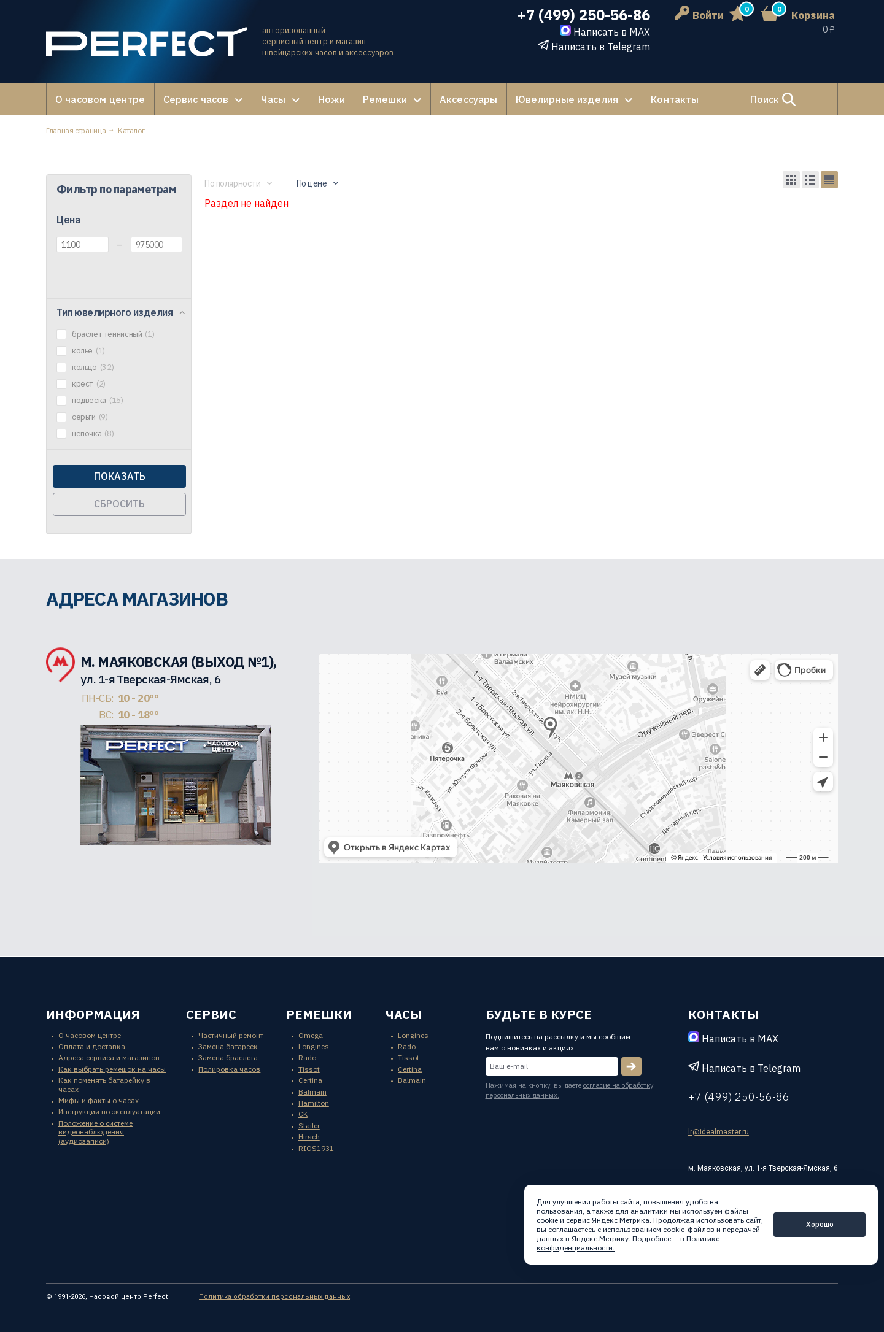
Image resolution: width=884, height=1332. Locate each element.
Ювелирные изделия (567, 99)
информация (93, 1014)
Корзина (813, 15)
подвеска (97, 401)
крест (89, 384)
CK (303, 1113)
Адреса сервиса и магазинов (109, 1057)
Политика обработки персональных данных (274, 1297)
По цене (312, 183)
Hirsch (309, 1136)
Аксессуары (469, 99)
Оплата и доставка (91, 1046)
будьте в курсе (539, 1014)
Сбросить (119, 504)
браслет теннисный (113, 334)
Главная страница (76, 130)
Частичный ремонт (230, 1035)
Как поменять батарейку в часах (104, 1084)
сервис (211, 1014)
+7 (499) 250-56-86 (583, 15)
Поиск (773, 99)
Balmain (312, 1091)
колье (88, 351)
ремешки (319, 1014)
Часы (273, 99)
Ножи (331, 99)
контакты (723, 1014)
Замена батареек (228, 1046)
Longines (313, 1046)
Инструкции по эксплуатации (109, 1111)
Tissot (309, 1069)
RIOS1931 (316, 1148)
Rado (307, 1057)
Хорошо (820, 1224)
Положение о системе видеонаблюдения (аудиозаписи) (95, 1131)
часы (404, 1014)
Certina (310, 1080)
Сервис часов (196, 99)
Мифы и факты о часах (98, 1100)
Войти (699, 15)
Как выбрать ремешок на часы (112, 1069)
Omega (310, 1035)
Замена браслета (228, 1057)
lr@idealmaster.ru (718, 1132)
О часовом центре (100, 99)
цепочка (93, 434)
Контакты (675, 99)
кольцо (93, 367)
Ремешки (385, 99)
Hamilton (313, 1102)
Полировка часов (229, 1069)
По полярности (232, 183)
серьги (90, 417)
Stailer (309, 1125)
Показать (119, 476)
